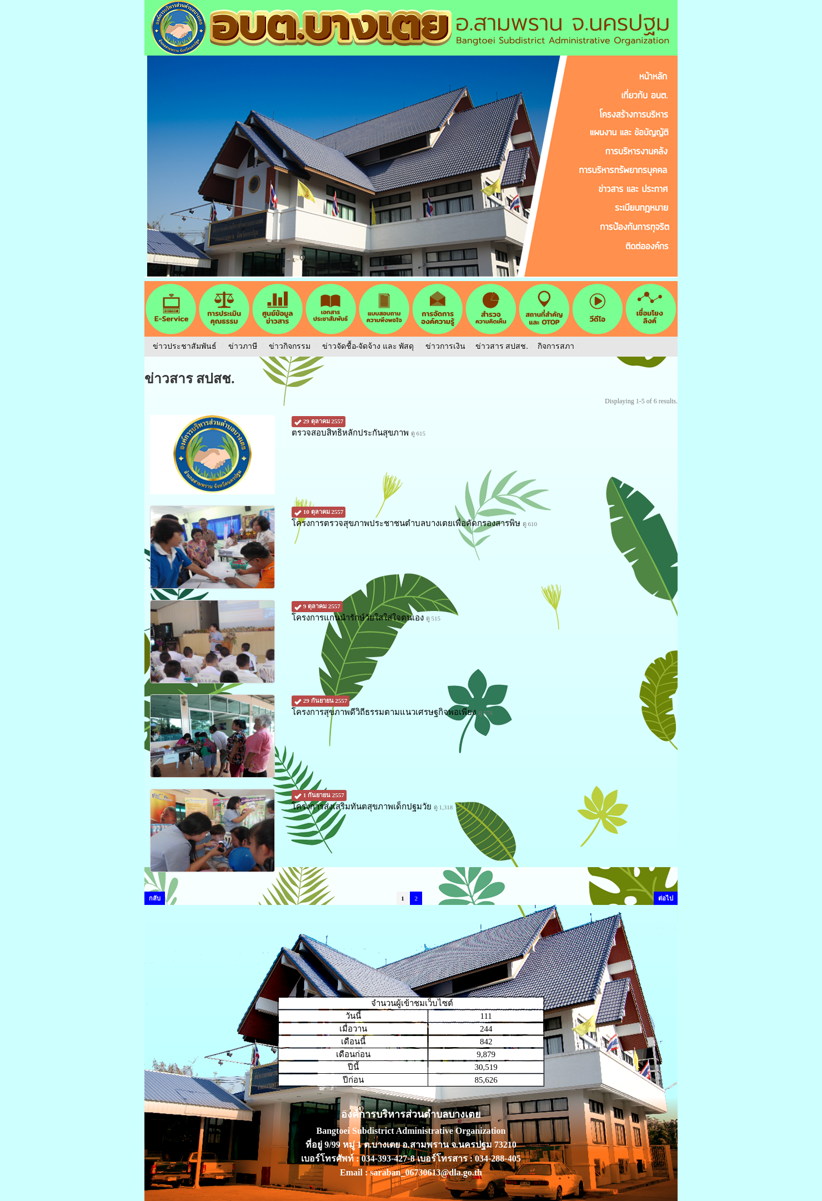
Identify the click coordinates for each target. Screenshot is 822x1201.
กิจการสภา (556, 346)
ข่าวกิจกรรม (289, 346)
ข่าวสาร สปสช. (501, 346)
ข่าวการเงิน (445, 346)
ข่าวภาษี (242, 346)
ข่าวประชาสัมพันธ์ (185, 346)
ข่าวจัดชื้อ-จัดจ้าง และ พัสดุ (368, 346)
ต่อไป (665, 898)
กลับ (155, 898)
